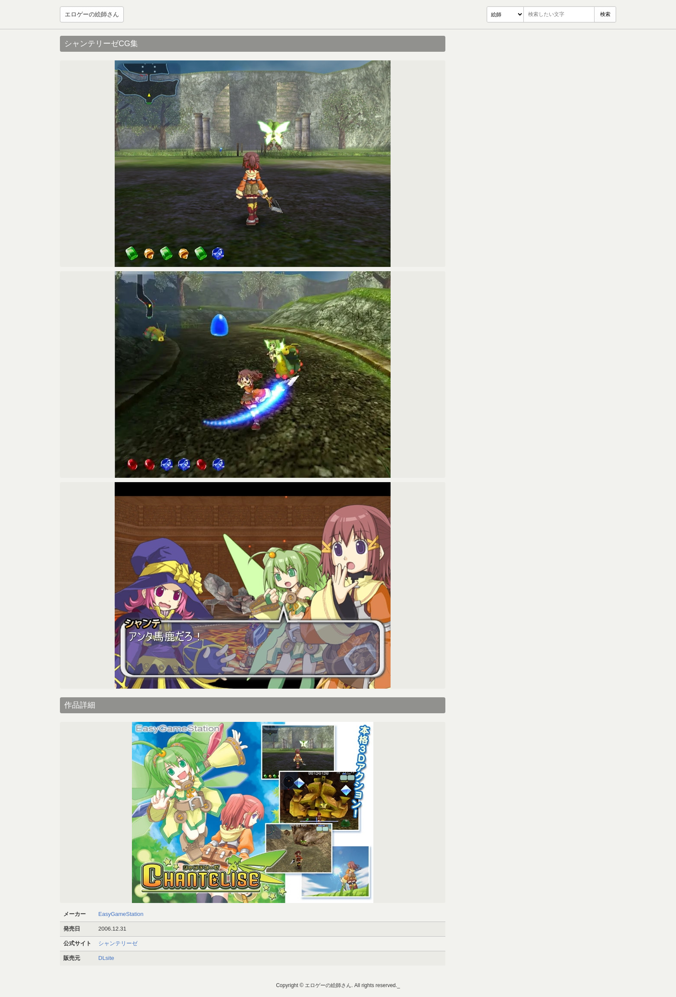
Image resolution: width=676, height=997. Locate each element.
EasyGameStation (121, 914)
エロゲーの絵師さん (92, 14)
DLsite (106, 958)
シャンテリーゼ (118, 943)
